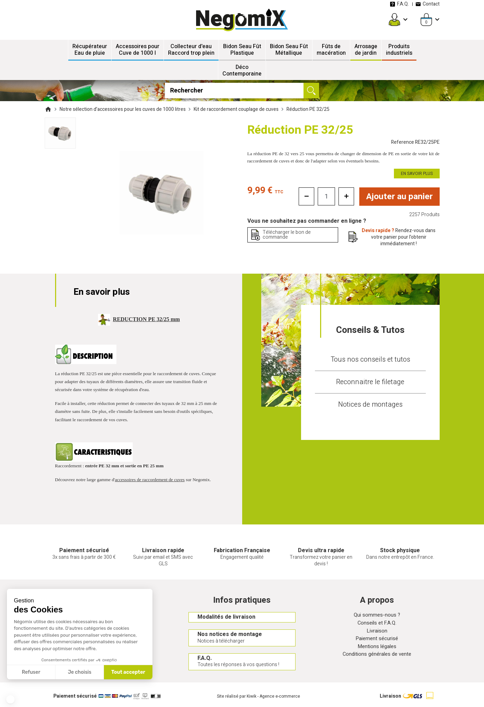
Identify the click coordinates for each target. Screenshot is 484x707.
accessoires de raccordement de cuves (150, 479)
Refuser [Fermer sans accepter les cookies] (31, 672)
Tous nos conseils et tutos (370, 359)
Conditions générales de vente (377, 658)
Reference (415, 142)
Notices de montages (370, 404)
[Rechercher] (242, 90)
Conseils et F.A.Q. (377, 624)
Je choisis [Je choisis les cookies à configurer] (79, 672)
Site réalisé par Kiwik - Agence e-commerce (258, 698)
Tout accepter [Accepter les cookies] (128, 672)
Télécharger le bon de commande (287, 235)
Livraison (377, 632)
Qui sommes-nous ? (377, 616)
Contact (428, 4)
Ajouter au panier (399, 196)
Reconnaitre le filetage (370, 382)
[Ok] (311, 90)
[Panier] (426, 19)
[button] (10, 699)
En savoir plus (417, 173)
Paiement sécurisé (376, 641)
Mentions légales (377, 649)
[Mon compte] (394, 19)
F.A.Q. (399, 4)
